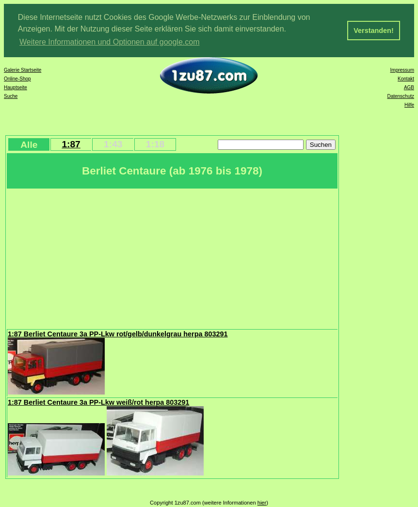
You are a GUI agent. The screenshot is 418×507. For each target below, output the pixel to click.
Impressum (402, 70)
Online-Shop (17, 78)
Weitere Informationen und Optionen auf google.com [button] (109, 42)
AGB (409, 87)
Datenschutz (400, 96)
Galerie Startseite (22, 70)
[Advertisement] (172, 258)
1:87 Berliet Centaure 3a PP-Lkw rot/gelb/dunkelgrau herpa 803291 (117, 334)
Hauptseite (15, 87)
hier (262, 503)
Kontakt (406, 78)
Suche (10, 96)
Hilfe (409, 105)
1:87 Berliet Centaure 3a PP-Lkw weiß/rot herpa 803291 (98, 402)
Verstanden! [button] (373, 30)
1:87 (71, 144)
